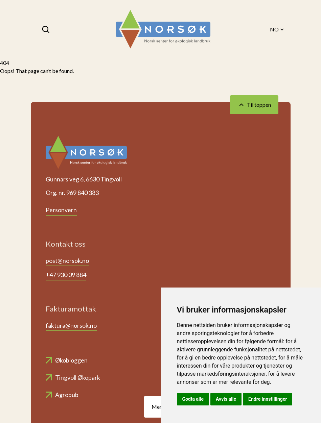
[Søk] (46, 29)
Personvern (61, 210)
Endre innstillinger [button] (267, 399)
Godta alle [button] (193, 399)
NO (277, 29)
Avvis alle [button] (226, 399)
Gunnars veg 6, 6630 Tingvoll (84, 179)
